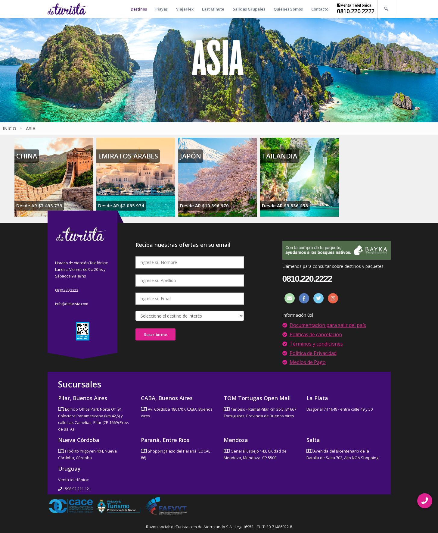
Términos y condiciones (316, 343)
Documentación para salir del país (328, 325)
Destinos (139, 9)
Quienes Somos (288, 9)
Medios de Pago (308, 362)
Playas (161, 9)
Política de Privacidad (313, 353)
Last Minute (213, 9)
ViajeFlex (185, 9)
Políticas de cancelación (316, 334)
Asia (31, 128)
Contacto (319, 9)
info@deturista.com (71, 303)
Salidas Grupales (249, 9)
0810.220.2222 (355, 11)
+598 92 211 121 (74, 488)
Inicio (9, 128)
